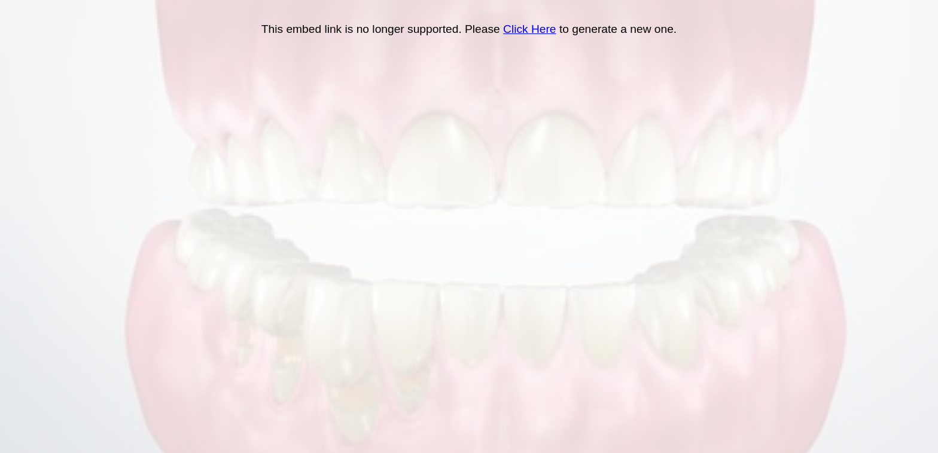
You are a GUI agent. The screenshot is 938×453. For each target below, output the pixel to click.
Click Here (529, 29)
